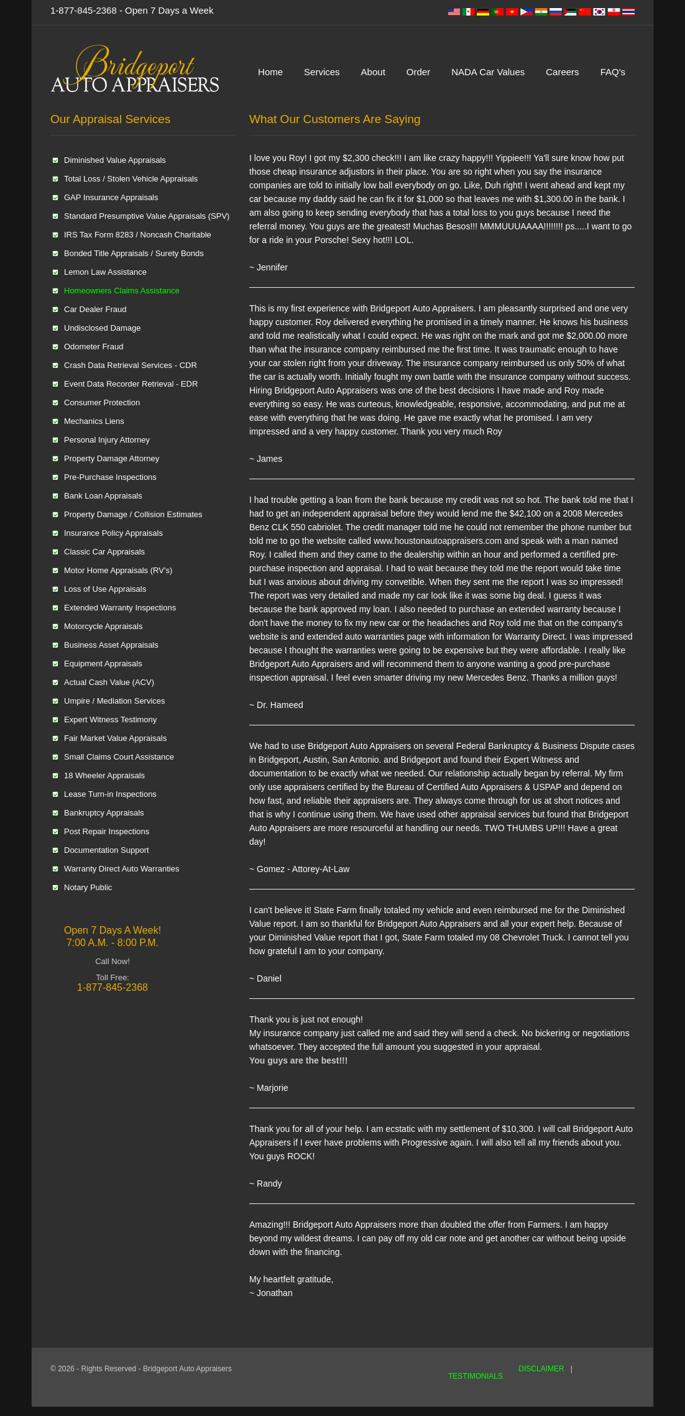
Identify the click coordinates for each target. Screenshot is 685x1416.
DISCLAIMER (541, 1368)
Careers (562, 72)
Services (322, 72)
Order (418, 72)
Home (270, 72)
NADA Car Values (488, 72)
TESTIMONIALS (475, 1376)
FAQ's (612, 72)
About (373, 72)
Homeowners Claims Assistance (122, 290)
